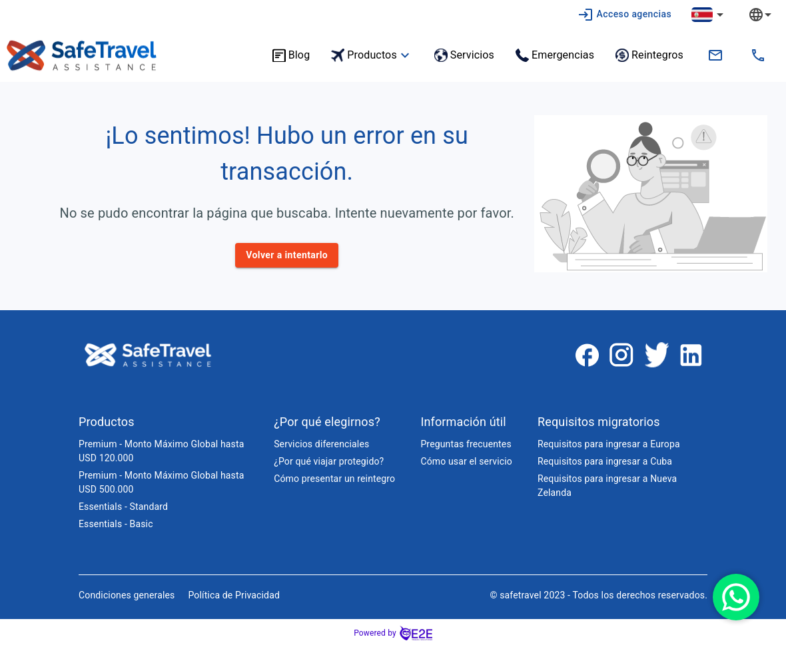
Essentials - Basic (116, 524)
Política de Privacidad (234, 595)
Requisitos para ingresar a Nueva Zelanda (607, 485)
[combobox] (770, 14)
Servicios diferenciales (321, 444)
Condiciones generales (127, 595)
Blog (291, 55)
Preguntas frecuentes (465, 444)
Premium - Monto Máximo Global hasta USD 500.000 (161, 482)
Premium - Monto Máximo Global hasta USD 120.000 (161, 451)
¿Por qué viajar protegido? (329, 461)
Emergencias (555, 55)
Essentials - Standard (123, 506)
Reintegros (649, 55)
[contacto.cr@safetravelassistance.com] (715, 55)
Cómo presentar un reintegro (334, 478)
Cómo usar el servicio (466, 461)
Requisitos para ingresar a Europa (609, 444)
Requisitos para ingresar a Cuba (605, 461)
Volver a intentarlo (286, 255)
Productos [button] (372, 55)
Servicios (464, 55)
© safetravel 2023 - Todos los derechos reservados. (598, 595)
